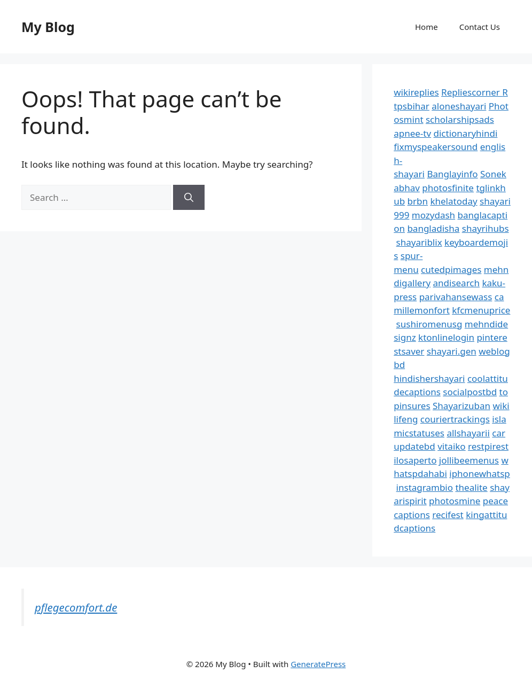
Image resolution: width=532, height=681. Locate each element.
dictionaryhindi (466, 133)
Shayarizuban (461, 406)
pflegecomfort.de (76, 607)
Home (426, 26)
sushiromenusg (429, 324)
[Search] (189, 197)
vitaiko (451, 446)
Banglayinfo (452, 174)
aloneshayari (459, 106)
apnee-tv (412, 133)
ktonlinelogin (446, 337)
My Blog (48, 27)
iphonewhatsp (479, 473)
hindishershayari (429, 378)
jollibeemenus (469, 460)
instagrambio (424, 487)
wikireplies (416, 92)
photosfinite (448, 188)
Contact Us (479, 26)
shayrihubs (485, 228)
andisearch (456, 283)
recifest (448, 514)
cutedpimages (451, 269)
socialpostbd (470, 392)
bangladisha (433, 228)
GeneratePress (318, 664)
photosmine (454, 501)
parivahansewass (455, 297)
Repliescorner (471, 92)
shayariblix (419, 242)
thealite (471, 487)
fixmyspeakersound (436, 146)
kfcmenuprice (481, 310)
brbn (418, 201)
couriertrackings (455, 419)
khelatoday (453, 201)
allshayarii (468, 433)
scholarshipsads (460, 119)
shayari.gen (451, 351)
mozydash (433, 215)
